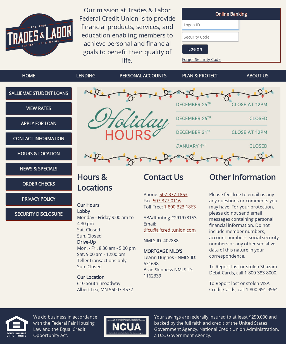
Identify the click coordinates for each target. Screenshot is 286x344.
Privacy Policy (38, 199)
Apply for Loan (38, 123)
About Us (257, 75)
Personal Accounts (143, 75)
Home (28, 75)
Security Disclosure (39, 214)
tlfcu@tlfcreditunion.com (170, 230)
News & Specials (38, 169)
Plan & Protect (200, 75)
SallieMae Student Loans (38, 93)
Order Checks (38, 184)
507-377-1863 (173, 194)
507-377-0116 (167, 200)
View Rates (38, 108)
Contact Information (38, 138)
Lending (86, 75)
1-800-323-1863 (180, 207)
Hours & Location (38, 153)
